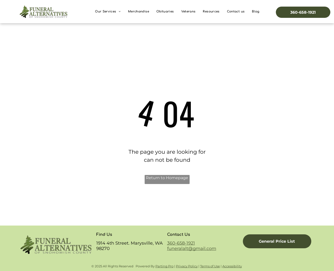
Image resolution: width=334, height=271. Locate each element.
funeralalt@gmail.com (191, 248)
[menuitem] (107, 11)
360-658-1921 (181, 243)
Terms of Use (210, 266)
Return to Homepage (167, 177)
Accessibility (232, 266)
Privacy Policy (187, 266)
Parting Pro (164, 266)
